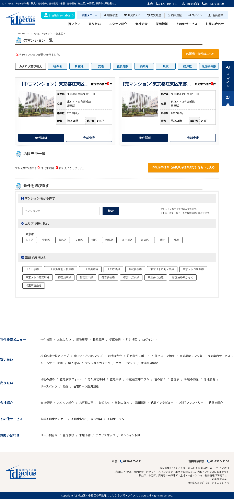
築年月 (144, 66)
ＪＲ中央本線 (90, 269)
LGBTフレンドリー (191, 402)
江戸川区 (127, 239)
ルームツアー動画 (51, 363)
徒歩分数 (122, 66)
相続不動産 (191, 379)
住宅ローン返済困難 (86, 386)
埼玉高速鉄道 (34, 285)
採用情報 (162, 24)
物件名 (57, 66)
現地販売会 (115, 356)
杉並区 (30, 239)
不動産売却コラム (137, 379)
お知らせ (104, 402)
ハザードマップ (126, 363)
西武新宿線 (135, 269)
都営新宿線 (108, 277)
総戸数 (187, 66)
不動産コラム (115, 419)
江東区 (59, 33)
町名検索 (131, 339)
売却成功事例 (96, 379)
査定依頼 (68, 435)
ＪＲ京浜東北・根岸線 (60, 269)
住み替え (160, 379)
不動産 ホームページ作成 (13, 501)
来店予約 (85, 435)
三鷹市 (161, 239)
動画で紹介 (216, 402)
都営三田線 (86, 277)
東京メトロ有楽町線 (37, 277)
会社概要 (46, 402)
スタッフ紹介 (118, 24)
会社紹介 (141, 24)
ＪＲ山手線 (32, 269)
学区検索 (115, 339)
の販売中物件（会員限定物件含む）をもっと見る (183, 167)
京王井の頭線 (156, 277)
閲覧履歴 (154, 15)
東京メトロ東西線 (193, 269)
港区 (94, 239)
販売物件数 (209, 66)
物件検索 (111, 15)
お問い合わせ (215, 24)
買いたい (74, 24)
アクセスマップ (105, 435)
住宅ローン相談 (165, 356)
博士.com (33, 501)
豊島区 (63, 239)
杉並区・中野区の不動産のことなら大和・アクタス (108, 495)
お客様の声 (86, 402)
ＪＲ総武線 (113, 269)
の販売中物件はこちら (200, 53)
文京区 (79, 239)
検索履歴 (175, 15)
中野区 (46, 239)
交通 (101, 66)
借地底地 (209, 379)
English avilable (57, 15)
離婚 (65, 386)
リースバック (48, 386)
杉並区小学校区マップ (54, 356)
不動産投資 (78, 419)
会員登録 (215, 15)
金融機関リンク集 (191, 356)
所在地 (79, 66)
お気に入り (132, 15)
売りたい (95, 24)
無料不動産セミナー (53, 419)
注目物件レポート (138, 356)
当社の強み (47, 379)
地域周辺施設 (149, 363)
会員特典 (96, 419)
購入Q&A (74, 363)
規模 (165, 66)
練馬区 (109, 239)
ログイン (195, 15)
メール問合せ (49, 435)
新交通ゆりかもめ (182, 277)
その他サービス (186, 24)
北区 (176, 239)
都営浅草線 (64, 277)
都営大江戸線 (131, 277)
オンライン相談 (130, 435)
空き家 (175, 379)
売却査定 (89, 138)
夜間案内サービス (219, 356)
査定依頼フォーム (71, 379)
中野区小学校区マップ (88, 356)
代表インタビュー (162, 402)
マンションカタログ (97, 363)
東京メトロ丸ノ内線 (162, 269)
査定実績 (115, 379)
